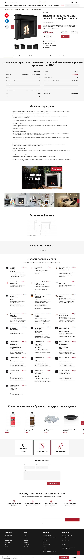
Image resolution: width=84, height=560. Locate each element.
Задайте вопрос (66, 41)
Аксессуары (56, 5)
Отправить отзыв (53, 483)
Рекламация (45, 549)
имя (37, 464)
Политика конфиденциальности (50, 537)
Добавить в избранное (50, 41)
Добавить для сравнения (50, 43)
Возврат (44, 545)
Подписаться (72, 519)
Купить (66, 36)
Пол (24, 464)
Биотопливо (8, 429)
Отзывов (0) (61, 55)
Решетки (50, 5)
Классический (75, 74)
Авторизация (27, 544)
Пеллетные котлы (31, 5)
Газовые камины (18, 5)
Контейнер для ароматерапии (70, 429)
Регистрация (26, 542)
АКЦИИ (62, 5)
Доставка (45, 540)
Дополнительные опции (44, 55)
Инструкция (43, 250)
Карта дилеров (46, 547)
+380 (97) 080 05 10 (68, 535)
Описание (15, 55)
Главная (6, 9)
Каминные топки (8, 5)
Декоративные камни (49, 429)
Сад (45, 5)
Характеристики (8, 55)
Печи (24, 5)
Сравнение (26, 540)
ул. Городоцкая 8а (66, 548)
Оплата (44, 542)
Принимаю (64, 557)
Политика (74, 557)
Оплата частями (46, 544)
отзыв (25, 470)
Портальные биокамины (19, 9)
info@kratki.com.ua (67, 537)
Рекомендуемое (53, 55)
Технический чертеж (23, 55)
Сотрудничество (46, 538)
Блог (25, 537)
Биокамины (40, 5)
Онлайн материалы (33, 55)
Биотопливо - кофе (29, 429)
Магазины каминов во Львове (49, 551)
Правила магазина (47, 535)
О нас (25, 535)
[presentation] (32, 484)
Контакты (26, 545)
